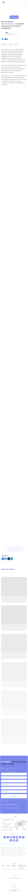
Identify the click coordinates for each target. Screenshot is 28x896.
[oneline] (14, 781)
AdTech (15, 44)
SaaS (10, 44)
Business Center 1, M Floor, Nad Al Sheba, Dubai (8, 823)
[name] (14, 774)
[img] (2, 33)
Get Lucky (14, 796)
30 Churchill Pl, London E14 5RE (7, 820)
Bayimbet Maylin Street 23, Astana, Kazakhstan (8, 827)
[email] (14, 777)
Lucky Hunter (15, 34)
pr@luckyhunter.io (15, 807)
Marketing (4, 44)
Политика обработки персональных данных (13, 891)
